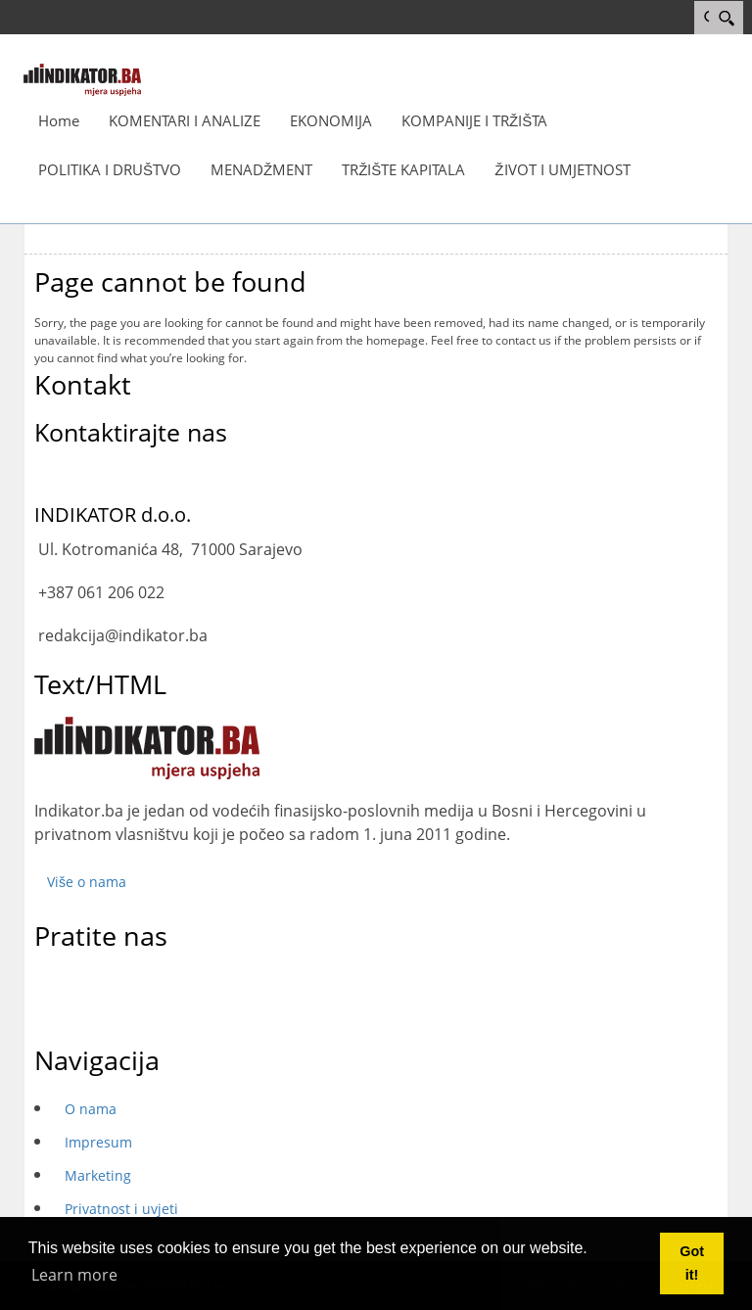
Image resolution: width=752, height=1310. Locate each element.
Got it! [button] (692, 1263)
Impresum (98, 1142)
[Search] (726, 17)
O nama (91, 1108)
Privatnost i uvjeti (121, 1208)
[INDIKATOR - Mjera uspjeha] (82, 78)
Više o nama (86, 881)
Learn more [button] (74, 1275)
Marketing (98, 1175)
